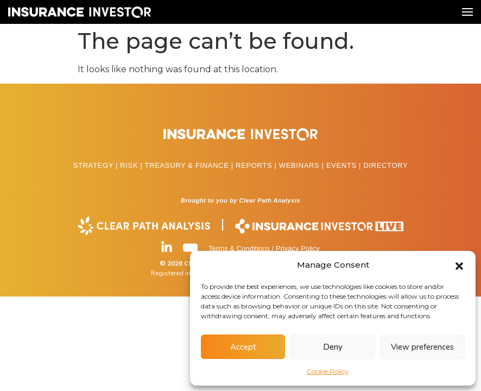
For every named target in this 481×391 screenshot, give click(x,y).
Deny (333, 347)
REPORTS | (257, 165)
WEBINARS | (302, 165)
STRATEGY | (97, 165)
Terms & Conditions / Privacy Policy (263, 248)
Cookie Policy (328, 371)
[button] (459, 265)
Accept (243, 347)
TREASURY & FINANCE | (190, 165)
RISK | (132, 165)
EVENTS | (344, 165)
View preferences (422, 347)
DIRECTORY (385, 165)
